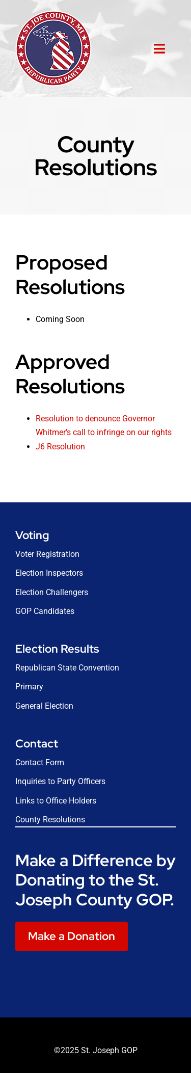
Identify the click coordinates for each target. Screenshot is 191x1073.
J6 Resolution (60, 446)
